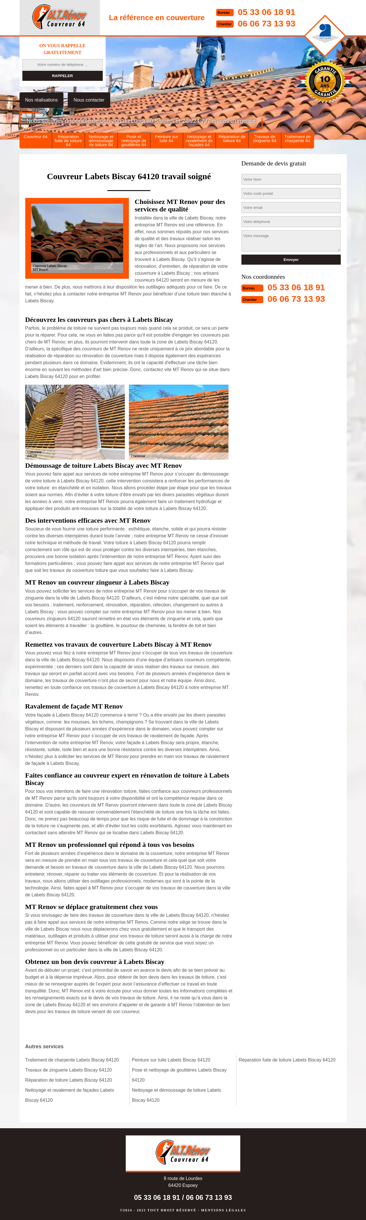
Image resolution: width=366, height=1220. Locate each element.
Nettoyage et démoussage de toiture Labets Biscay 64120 (176, 1095)
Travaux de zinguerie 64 (264, 138)
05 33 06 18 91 (266, 12)
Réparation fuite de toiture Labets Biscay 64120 (287, 1059)
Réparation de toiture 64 (231, 138)
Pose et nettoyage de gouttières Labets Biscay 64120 (179, 1075)
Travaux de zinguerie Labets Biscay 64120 (68, 1070)
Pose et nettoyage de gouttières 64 (133, 140)
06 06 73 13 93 (266, 23)
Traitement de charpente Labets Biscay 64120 (72, 1059)
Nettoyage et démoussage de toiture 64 (101, 140)
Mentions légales (223, 1210)
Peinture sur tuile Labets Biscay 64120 (171, 1059)
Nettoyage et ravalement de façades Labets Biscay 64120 (69, 1095)
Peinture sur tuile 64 (166, 138)
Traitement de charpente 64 (297, 138)
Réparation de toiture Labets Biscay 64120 (68, 1080)
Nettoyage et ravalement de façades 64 (199, 140)
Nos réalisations (41, 100)
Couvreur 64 (36, 136)
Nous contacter (88, 100)
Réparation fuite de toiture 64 (68, 140)
